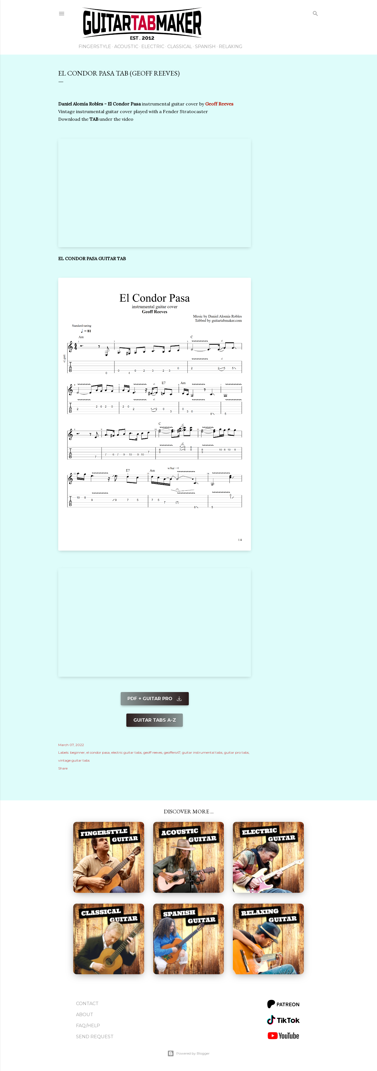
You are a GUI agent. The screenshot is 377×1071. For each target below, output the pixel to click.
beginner (77, 752)
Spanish (205, 46)
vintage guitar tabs (74, 760)
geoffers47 (172, 752)
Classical (179, 46)
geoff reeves (152, 752)
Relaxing (230, 46)
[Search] (315, 14)
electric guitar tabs (126, 752)
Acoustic (126, 46)
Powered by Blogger (188, 1053)
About (84, 1014)
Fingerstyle (95, 46)
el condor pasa (98, 752)
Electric (152, 46)
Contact (87, 1003)
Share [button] (63, 768)
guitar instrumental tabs (202, 752)
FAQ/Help (88, 1025)
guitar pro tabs (236, 752)
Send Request (95, 1036)
